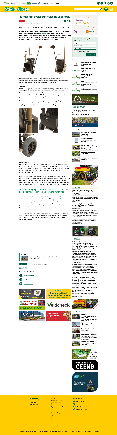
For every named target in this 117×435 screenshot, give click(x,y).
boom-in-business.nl (78, 431)
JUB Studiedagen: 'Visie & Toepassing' (88, 152)
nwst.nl (97, 431)
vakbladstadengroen (81, 409)
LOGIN (23, 264)
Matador (43, 33)
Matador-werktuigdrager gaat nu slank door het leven (44, 257)
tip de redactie (28, 284)
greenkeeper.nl (32, 431)
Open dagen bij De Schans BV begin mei (89, 158)
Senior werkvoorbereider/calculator (89, 88)
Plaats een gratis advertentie (80, 114)
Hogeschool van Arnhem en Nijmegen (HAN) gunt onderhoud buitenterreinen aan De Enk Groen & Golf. (85, 198)
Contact (53, 405)
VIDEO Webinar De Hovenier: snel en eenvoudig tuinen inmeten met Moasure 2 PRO (89, 336)
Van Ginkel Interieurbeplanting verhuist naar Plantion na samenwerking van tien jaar (89, 317)
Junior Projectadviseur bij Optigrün (88, 69)
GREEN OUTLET (78, 107)
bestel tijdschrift (29, 280)
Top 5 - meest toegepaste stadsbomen (88, 323)
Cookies (53, 421)
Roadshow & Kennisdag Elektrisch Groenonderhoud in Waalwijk (89, 140)
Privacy (53, 419)
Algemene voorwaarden (58, 415)
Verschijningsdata (56, 425)
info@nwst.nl (79, 399)
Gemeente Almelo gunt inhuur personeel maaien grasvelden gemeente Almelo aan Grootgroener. (84, 220)
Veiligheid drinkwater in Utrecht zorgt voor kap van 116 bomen (88, 343)
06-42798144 (79, 404)
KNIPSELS (76, 239)
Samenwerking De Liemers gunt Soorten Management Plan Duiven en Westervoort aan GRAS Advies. (84, 205)
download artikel (29, 275)
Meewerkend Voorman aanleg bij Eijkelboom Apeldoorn (87, 76)
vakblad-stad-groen (81, 406)
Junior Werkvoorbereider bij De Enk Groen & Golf (88, 63)
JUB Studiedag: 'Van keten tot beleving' (88, 133)
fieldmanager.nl (22, 431)
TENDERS (76, 187)
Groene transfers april (87, 329)
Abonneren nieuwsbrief (57, 409)
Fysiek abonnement (56, 403)
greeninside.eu (89, 431)
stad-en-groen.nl (43, 431)
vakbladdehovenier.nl (64, 431)
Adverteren (54, 423)
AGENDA (75, 130)
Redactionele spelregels (58, 413)
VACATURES (77, 60)
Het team (53, 411)
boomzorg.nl (53, 431)
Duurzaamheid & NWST (57, 401)
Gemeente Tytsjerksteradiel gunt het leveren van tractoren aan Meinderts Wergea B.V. (83, 191)
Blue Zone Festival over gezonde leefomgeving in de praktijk (89, 147)
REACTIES (23, 268)
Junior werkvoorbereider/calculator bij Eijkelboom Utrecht (89, 82)
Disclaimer (54, 417)
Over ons (53, 399)
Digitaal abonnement (57, 407)
